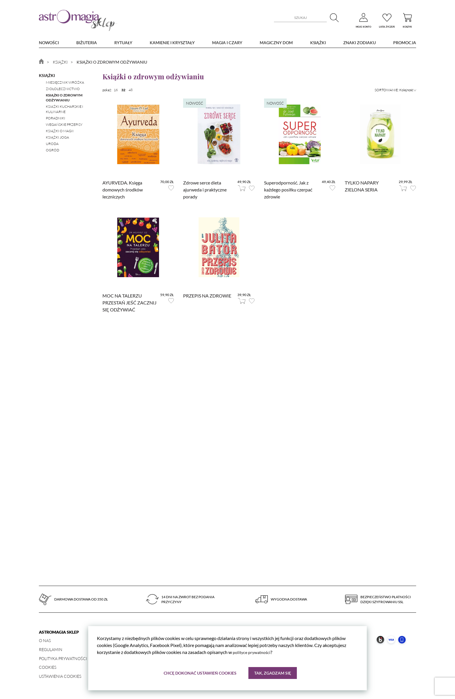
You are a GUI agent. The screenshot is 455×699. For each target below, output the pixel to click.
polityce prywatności (253, 652)
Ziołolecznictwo (63, 89)
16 (116, 90)
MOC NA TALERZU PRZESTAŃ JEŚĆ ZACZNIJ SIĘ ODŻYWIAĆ (129, 302)
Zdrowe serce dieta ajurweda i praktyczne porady (205, 189)
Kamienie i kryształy (172, 42)
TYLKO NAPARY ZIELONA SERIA (362, 186)
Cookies (47, 667)
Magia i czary (227, 42)
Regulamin (50, 649)
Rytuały (123, 42)
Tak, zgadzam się (272, 672)
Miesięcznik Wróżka (65, 82)
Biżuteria (86, 42)
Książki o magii (60, 131)
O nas (45, 640)
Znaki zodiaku (359, 42)
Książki (318, 42)
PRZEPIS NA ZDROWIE (207, 295)
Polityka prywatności (63, 658)
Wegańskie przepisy (64, 124)
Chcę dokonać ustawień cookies (199, 672)
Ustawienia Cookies (60, 676)
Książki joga (57, 137)
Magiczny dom (276, 42)
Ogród (52, 150)
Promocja (404, 42)
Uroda (52, 143)
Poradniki (55, 118)
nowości (49, 42)
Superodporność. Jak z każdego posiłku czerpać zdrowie (288, 189)
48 (131, 90)
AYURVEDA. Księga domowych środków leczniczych (122, 189)
